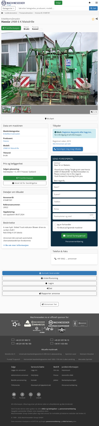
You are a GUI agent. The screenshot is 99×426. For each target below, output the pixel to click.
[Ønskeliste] (90, 3)
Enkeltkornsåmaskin (11, 134)
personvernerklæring (53, 421)
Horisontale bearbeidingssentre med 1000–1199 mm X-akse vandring (49, 359)
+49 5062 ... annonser (66, 258)
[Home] (11, 13)
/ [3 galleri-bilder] (94, 112)
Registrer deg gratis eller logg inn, (77, 132)
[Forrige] (3, 73)
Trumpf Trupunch (13, 359)
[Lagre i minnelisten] (93, 19)
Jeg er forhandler (64, 224)
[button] (96, 3)
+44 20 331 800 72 (23, 340)
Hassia (6, 141)
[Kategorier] (8, 8)
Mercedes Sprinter (85, 359)
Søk (93, 8)
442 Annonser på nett (62, 144)
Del (49, 288)
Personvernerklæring (74, 241)
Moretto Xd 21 (10, 354)
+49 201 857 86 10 (61, 340)
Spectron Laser (70, 354)
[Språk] (93, 3)
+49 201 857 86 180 (23, 344)
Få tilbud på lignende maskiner (70, 227)
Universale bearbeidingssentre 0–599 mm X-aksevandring (40, 354)
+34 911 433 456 (61, 344)
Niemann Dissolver (87, 354)
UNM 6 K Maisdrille (11, 148)
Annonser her (49, 304)
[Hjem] (2, 13)
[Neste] (95, 73)
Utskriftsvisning (49, 278)
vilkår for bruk (67, 421)
